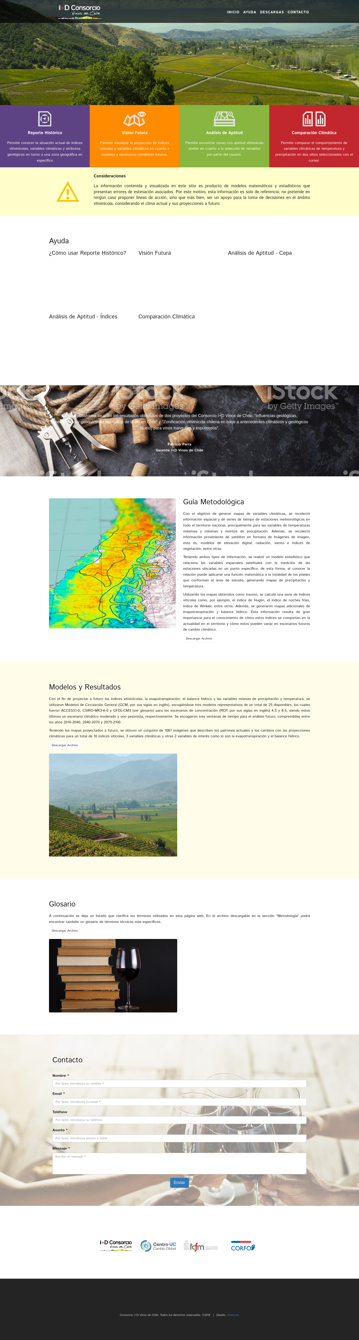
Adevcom (233, 1315)
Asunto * (60, 1130)
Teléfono (59, 1112)
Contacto (298, 12)
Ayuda (249, 12)
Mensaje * (61, 1148)
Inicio (233, 12)
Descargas (272, 12)
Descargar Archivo (199, 638)
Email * (58, 1093)
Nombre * (60, 1075)
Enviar (179, 1183)
